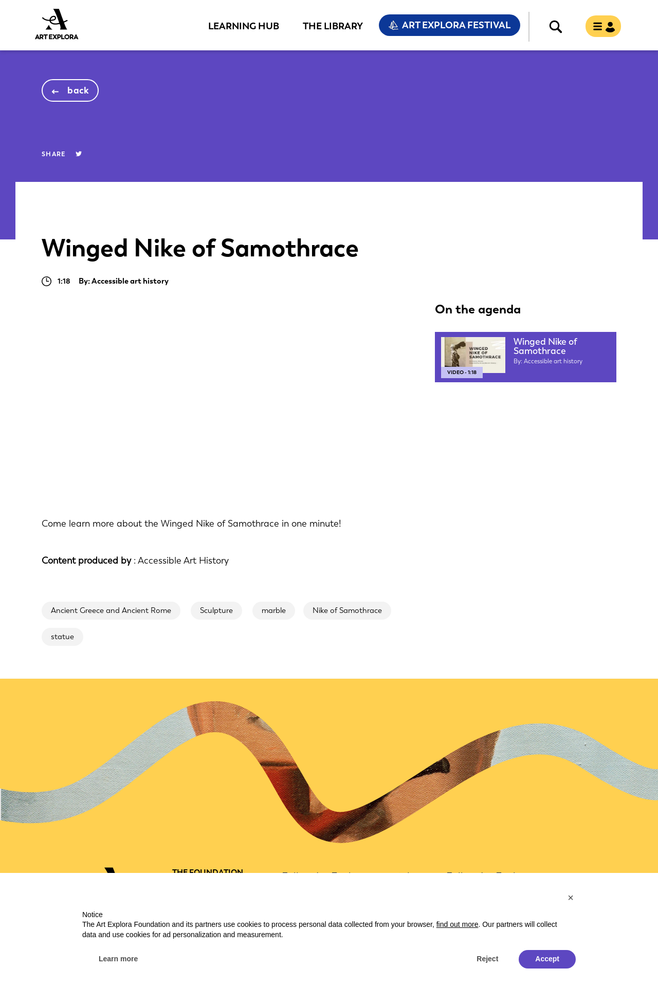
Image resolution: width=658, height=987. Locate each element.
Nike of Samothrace (347, 610)
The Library (333, 26)
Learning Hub (243, 26)
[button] (570, 897)
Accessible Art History (183, 560)
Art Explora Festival (456, 25)
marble (274, 610)
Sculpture (216, 610)
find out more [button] (457, 924)
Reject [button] (487, 959)
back (78, 90)
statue (62, 636)
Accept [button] (547, 959)
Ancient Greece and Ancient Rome (111, 610)
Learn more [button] (118, 959)
